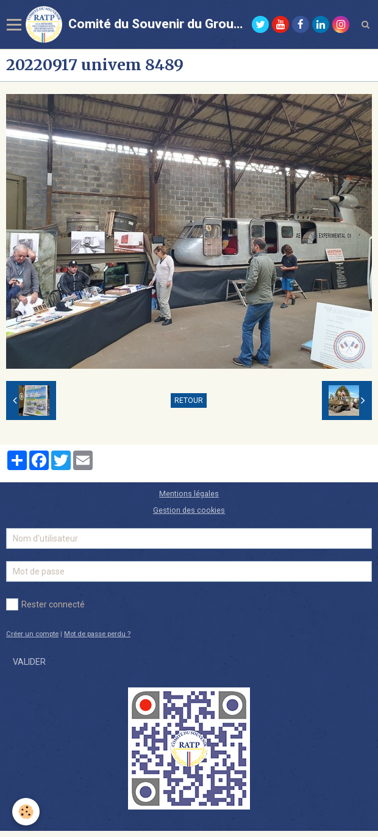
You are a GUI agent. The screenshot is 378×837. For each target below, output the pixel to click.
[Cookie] (26, 811)
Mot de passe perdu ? (97, 634)
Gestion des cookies (189, 510)
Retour (188, 400)
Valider (29, 662)
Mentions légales (189, 493)
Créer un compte (32, 634)
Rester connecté (45, 604)
